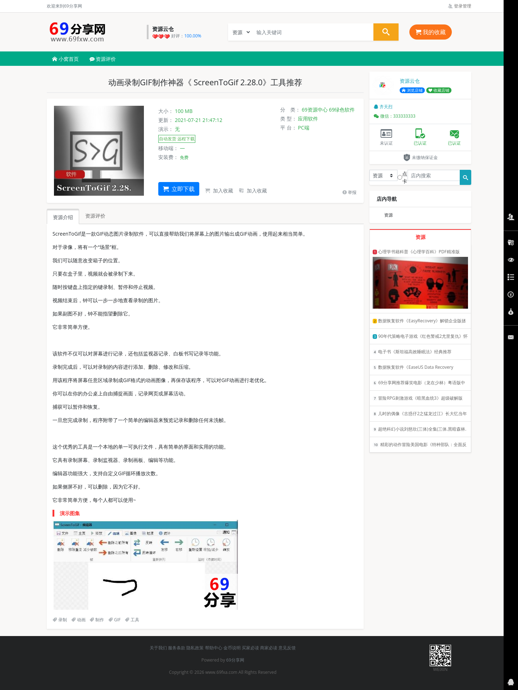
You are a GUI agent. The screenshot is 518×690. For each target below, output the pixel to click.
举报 (349, 192)
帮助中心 (213, 648)
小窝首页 (65, 58)
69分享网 (235, 660)
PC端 (303, 127)
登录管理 (459, 6)
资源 (388, 215)
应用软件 (308, 118)
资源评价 (103, 58)
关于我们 (158, 648)
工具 (132, 620)
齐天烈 (383, 107)
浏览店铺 (412, 90)
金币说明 (232, 648)
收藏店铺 (438, 90)
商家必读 (268, 648)
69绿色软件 (342, 109)
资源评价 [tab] (95, 215)
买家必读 (250, 648)
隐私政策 (195, 648)
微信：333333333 (394, 116)
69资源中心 (315, 109)
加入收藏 (219, 190)
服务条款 (176, 648)
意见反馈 (287, 648)
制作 (97, 620)
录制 (60, 620)
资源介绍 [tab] (63, 217)
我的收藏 (430, 32)
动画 (78, 620)
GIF (114, 620)
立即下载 (179, 189)
